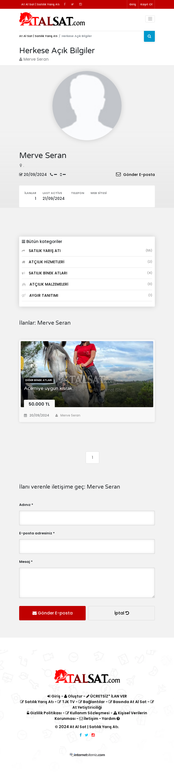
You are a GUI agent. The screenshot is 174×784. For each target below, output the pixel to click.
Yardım (111, 718)
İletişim (88, 718)
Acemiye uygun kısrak (48, 388)
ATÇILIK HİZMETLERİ (87, 262)
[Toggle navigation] (150, 18)
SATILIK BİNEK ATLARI (87, 273)
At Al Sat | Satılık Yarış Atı (38, 36)
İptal (121, 613)
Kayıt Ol (146, 4)
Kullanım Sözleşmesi (87, 713)
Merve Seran (67, 415)
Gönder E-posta (135, 174)
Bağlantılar (91, 701)
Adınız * (26, 504)
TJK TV (66, 701)
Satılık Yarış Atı (37, 701)
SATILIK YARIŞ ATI (87, 250)
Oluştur (73, 696)
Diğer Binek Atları (38, 380)
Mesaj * (26, 561)
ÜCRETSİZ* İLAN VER (106, 696)
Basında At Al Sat (128, 701)
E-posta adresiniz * (37, 533)
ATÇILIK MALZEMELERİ (87, 284)
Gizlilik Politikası (44, 713)
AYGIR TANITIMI (87, 295)
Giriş (132, 4)
